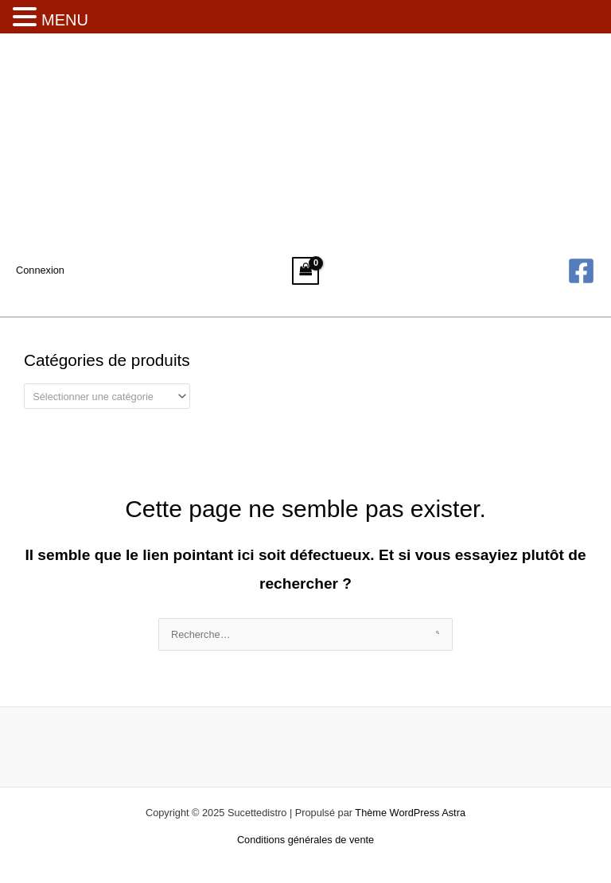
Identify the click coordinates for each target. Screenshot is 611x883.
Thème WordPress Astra (410, 813)
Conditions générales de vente (305, 840)
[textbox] (101, 396)
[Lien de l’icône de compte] (40, 270)
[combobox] (107, 396)
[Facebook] (581, 271)
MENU (64, 20)
